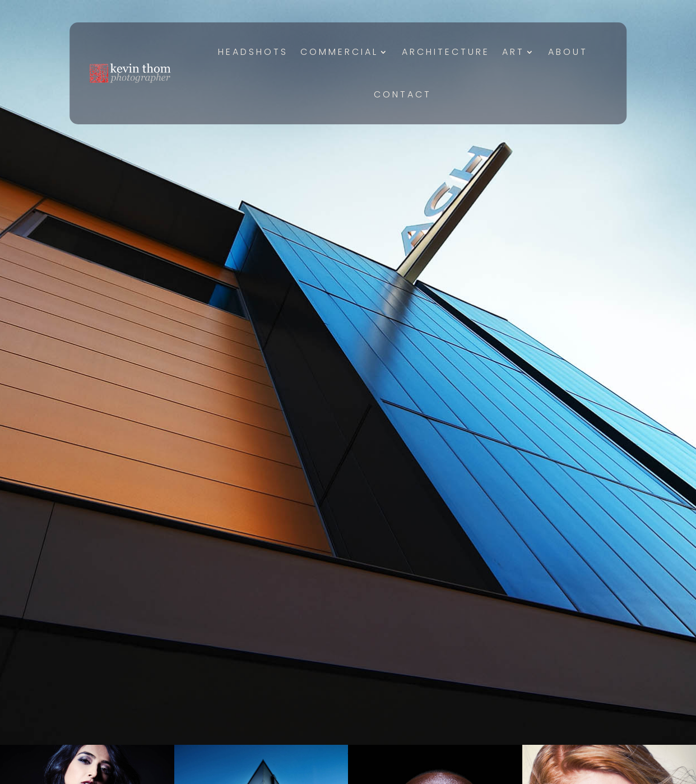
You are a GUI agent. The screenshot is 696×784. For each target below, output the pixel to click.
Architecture (446, 51)
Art (513, 51)
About (568, 51)
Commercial (339, 51)
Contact (402, 94)
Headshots (253, 51)
